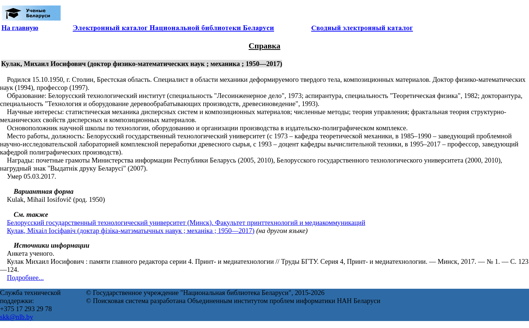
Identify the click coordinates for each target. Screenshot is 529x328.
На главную (19, 28)
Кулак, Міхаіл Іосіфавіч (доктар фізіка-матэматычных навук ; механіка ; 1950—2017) (131, 230)
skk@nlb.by (16, 317)
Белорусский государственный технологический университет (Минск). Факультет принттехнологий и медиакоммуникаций (186, 222)
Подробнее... (25, 277)
